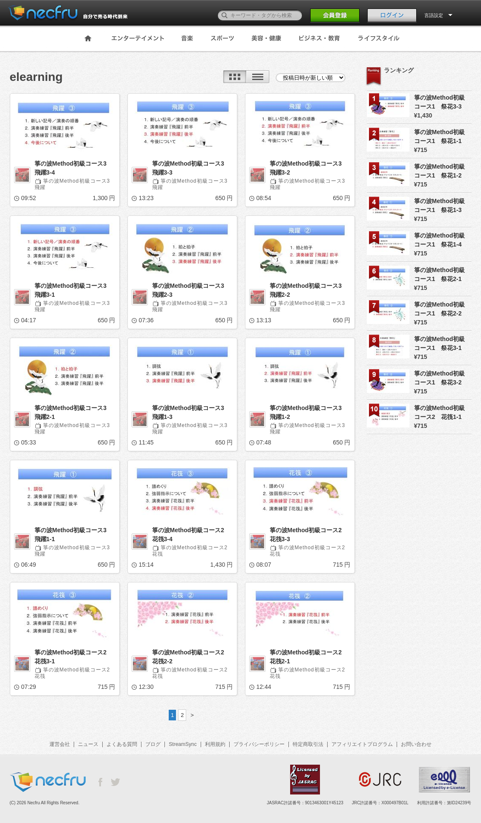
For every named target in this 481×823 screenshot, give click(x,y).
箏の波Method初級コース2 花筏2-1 (309, 657)
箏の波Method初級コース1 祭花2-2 (439, 309)
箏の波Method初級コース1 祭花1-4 (439, 240)
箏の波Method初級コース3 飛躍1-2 (309, 412)
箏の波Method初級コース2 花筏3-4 (191, 534)
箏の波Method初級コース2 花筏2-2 (191, 657)
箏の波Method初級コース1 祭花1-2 (439, 171)
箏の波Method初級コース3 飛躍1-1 (74, 534)
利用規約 (215, 744)
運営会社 (59, 744)
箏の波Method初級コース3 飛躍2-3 (191, 290)
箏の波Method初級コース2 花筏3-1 (74, 657)
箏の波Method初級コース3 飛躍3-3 (191, 168)
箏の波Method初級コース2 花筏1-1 (439, 412)
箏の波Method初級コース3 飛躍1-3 (191, 412)
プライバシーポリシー (259, 744)
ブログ (153, 744)
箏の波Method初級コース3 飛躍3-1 (74, 290)
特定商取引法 (308, 744)
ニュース (88, 744)
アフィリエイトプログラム (362, 744)
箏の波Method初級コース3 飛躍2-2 (309, 290)
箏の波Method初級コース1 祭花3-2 (439, 378)
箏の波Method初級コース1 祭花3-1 (439, 343)
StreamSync (182, 744)
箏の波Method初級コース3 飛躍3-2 (309, 168)
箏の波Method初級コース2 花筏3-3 (309, 534)
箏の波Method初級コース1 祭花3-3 (439, 102)
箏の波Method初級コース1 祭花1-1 (439, 136)
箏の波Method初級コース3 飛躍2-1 (74, 412)
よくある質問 (122, 744)
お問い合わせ (416, 744)
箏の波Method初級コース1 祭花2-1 (439, 274)
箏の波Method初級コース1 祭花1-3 (439, 205)
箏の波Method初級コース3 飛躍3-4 (74, 168)
